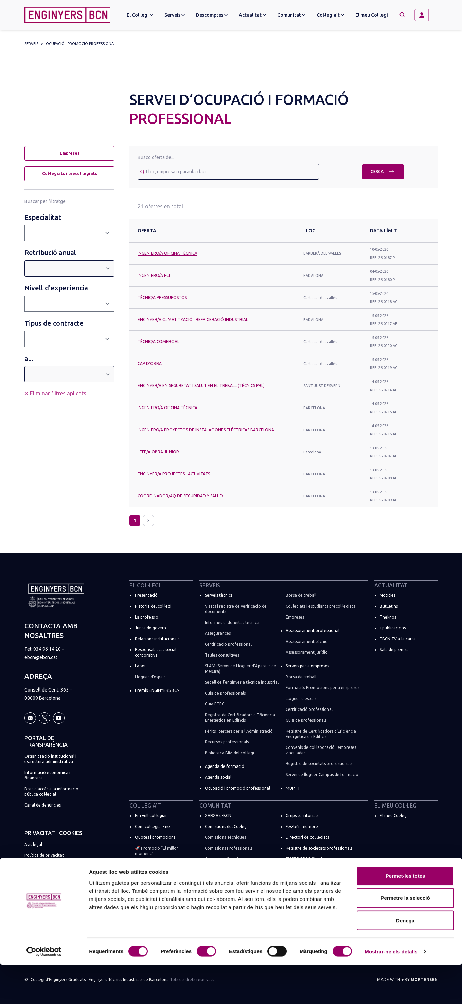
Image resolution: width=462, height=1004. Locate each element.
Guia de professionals (225, 693)
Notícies (387, 595)
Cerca (383, 170)
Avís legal (33, 844)
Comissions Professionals (228, 848)
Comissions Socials (222, 859)
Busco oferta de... (156, 157)
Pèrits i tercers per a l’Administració (239, 731)
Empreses (69, 153)
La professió (146, 617)
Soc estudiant (148, 867)
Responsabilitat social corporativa (155, 652)
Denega (405, 959)
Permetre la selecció (405, 937)
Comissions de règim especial (232, 870)
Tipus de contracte (54, 323)
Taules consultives (222, 655)
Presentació (146, 595)
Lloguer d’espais (150, 677)
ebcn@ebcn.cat (40, 657)
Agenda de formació (224, 766)
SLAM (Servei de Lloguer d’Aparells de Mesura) (240, 669)
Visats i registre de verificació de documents (236, 609)
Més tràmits (146, 878)
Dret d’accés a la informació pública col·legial (51, 791)
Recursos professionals (227, 742)
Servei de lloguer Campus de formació (322, 774)
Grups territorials (302, 815)
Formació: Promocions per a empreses (322, 687)
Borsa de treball (301, 595)
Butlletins (389, 606)
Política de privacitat (44, 855)
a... (28, 358)
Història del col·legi (153, 606)
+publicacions (393, 628)
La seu (141, 666)
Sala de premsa (394, 649)
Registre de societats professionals (319, 763)
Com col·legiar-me (152, 826)
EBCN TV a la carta (398, 639)
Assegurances (218, 633)
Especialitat (42, 217)
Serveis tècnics (218, 595)
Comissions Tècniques (225, 837)
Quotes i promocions (155, 837)
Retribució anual (50, 253)
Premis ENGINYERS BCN (157, 690)
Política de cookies (42, 866)
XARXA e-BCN (218, 815)
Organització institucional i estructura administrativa (50, 759)
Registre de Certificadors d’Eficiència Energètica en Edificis (240, 717)
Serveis (31, 44)
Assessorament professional (312, 630)
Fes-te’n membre (302, 826)
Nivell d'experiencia (56, 288)
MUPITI (292, 788)
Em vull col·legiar (151, 815)
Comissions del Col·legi (226, 826)
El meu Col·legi (371, 15)
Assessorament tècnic (306, 641)
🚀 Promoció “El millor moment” (156, 851)
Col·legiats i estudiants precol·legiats (320, 606)
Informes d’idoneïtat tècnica (232, 622)
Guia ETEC (214, 704)
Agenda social (218, 777)
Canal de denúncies (42, 805)
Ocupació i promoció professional (81, 44)
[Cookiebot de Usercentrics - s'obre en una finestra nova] (44, 991)
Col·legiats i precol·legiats (69, 173)
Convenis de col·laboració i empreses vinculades (321, 750)
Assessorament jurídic (306, 652)
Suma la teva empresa (156, 889)
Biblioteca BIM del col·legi (229, 753)
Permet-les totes (405, 915)
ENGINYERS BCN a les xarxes (312, 859)
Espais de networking (306, 870)
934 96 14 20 (47, 649)
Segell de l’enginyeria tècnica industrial (242, 682)
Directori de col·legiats (307, 837)
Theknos (388, 617)
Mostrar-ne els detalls (391, 990)
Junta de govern (150, 628)
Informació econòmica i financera (47, 775)
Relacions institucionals (157, 639)
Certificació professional (228, 644)
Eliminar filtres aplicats (58, 393)
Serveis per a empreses (307, 666)
